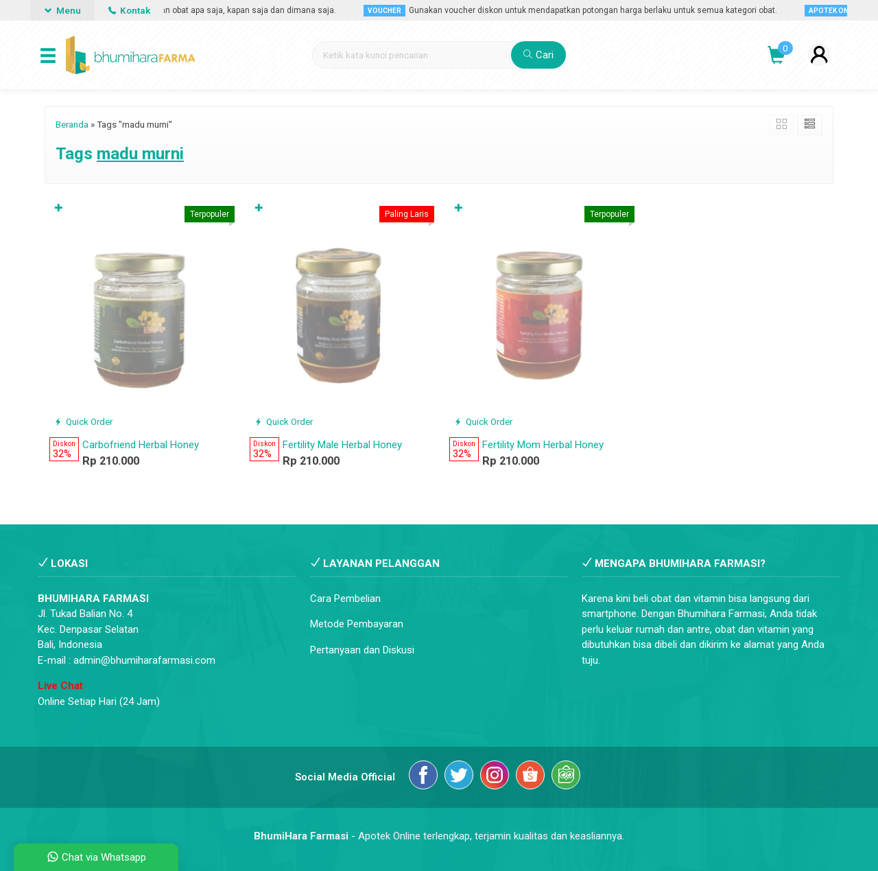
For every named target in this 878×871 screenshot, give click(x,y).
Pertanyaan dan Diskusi (362, 650)
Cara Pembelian (345, 598)
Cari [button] (538, 55)
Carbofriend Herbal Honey (140, 445)
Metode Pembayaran (356, 624)
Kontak (129, 10)
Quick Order (83, 421)
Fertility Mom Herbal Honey (543, 445)
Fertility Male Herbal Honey (342, 445)
